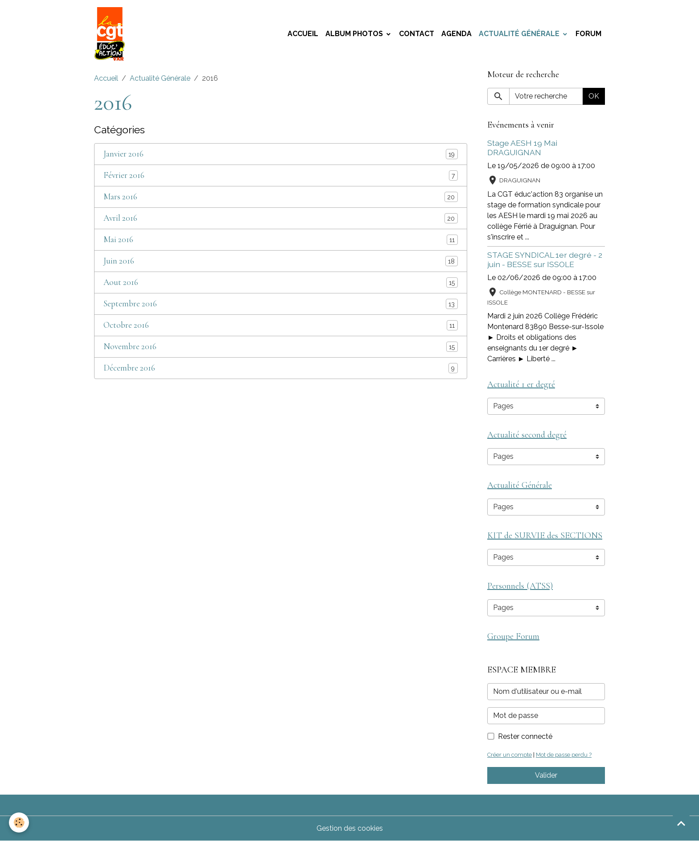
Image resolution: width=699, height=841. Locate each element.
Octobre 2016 (126, 325)
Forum (588, 33)
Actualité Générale (520, 33)
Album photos (355, 33)
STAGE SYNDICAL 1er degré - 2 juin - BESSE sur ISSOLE (544, 259)
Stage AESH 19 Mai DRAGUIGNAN (522, 147)
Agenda (456, 33)
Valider (546, 775)
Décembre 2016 (129, 368)
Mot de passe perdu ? (564, 754)
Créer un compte (509, 754)
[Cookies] (19, 822)
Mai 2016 (118, 240)
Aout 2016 (120, 282)
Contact (416, 33)
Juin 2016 (118, 261)
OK (593, 96)
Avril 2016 (120, 218)
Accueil (303, 33)
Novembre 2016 (129, 347)
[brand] (111, 34)
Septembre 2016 (130, 304)
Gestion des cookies (350, 828)
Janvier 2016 (123, 154)
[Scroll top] (681, 823)
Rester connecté (525, 736)
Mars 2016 (120, 197)
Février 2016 (123, 175)
